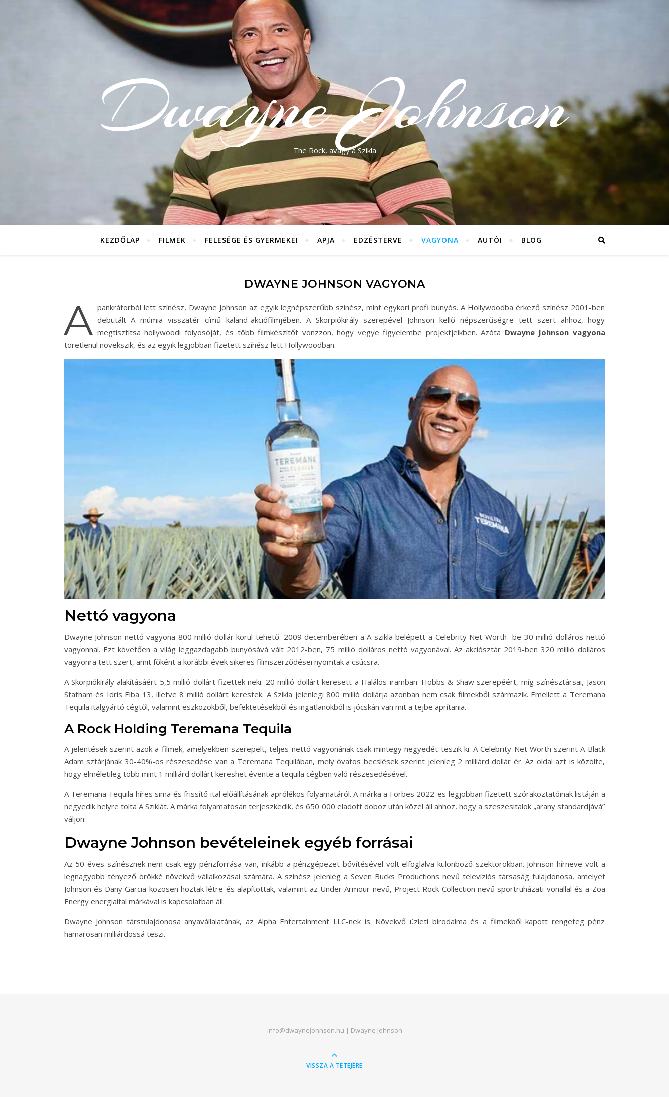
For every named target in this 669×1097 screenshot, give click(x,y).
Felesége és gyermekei (251, 240)
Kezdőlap (120, 240)
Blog (531, 240)
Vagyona (440, 240)
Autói (490, 240)
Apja (326, 240)
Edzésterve (378, 240)
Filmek (172, 240)
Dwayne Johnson (334, 106)
